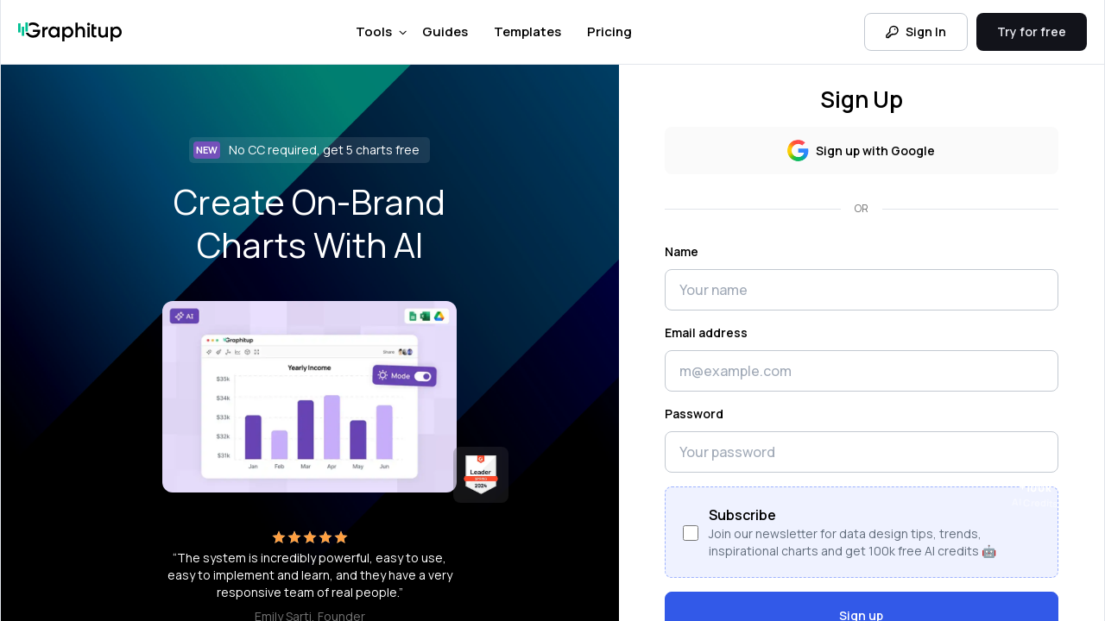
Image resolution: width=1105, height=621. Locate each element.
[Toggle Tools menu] (403, 33)
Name (681, 251)
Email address (706, 332)
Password (694, 413)
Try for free (1031, 31)
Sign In (916, 31)
